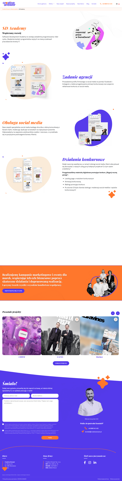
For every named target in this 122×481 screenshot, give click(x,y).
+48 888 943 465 (93, 428)
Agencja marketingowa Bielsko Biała (9, 475)
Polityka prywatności (115, 479)
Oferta (51, 4)
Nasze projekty (70, 4)
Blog (88, 4)
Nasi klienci (80, 4)
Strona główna (42, 4)
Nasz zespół (60, 4)
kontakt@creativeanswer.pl (93, 432)
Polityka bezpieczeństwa (103, 479)
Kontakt (94, 4)
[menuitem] (116, 4)
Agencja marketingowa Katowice (23, 475)
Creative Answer (6, 9)
